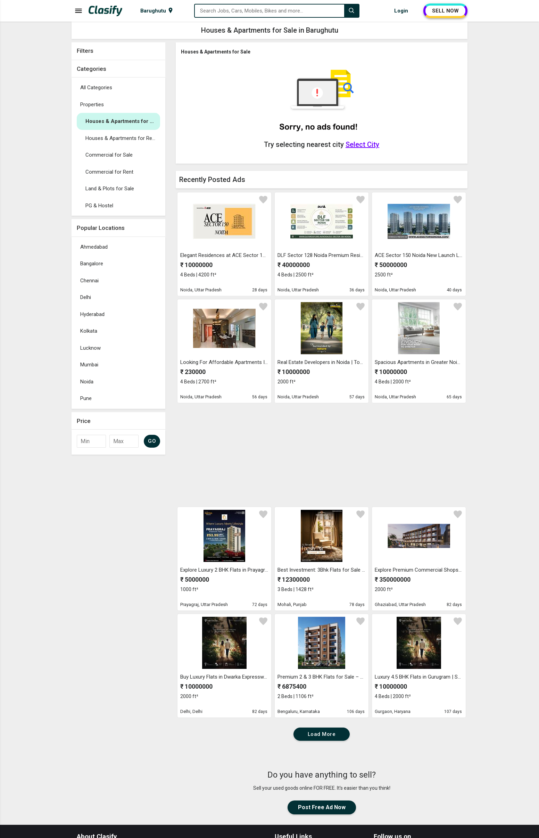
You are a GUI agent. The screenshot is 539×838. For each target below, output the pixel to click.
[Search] (351, 11)
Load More (322, 734)
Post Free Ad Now (322, 807)
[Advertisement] (118, 562)
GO (152, 441)
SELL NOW (445, 11)
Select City (362, 144)
